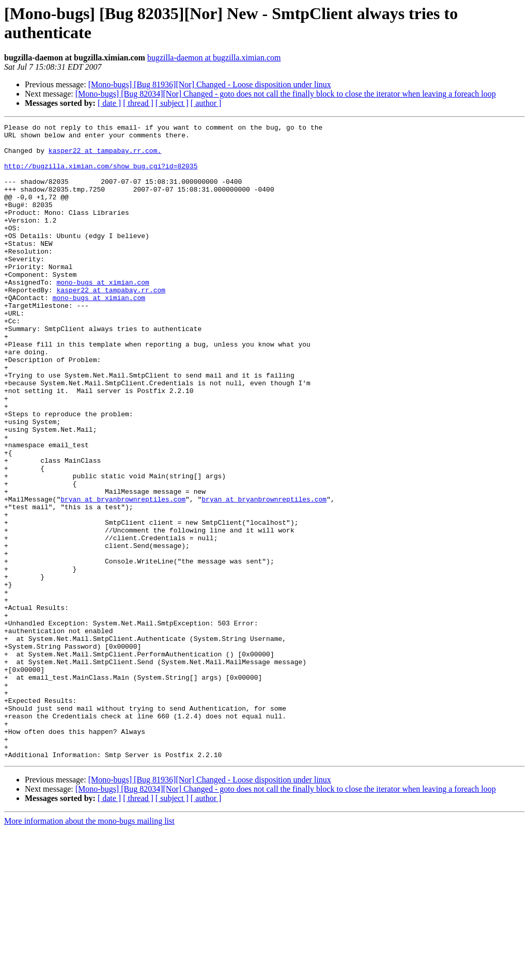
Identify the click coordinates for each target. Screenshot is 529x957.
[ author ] (206, 103)
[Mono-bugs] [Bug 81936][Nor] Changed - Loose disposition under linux (209, 84)
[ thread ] (138, 103)
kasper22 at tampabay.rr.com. (105, 156)
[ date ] (109, 103)
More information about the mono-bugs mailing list (89, 948)
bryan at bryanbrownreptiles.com (122, 574)
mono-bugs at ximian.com (102, 314)
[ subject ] (172, 103)
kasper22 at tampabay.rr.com (110, 323)
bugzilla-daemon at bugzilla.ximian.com (214, 57)
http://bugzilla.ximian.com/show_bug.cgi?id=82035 (100, 175)
